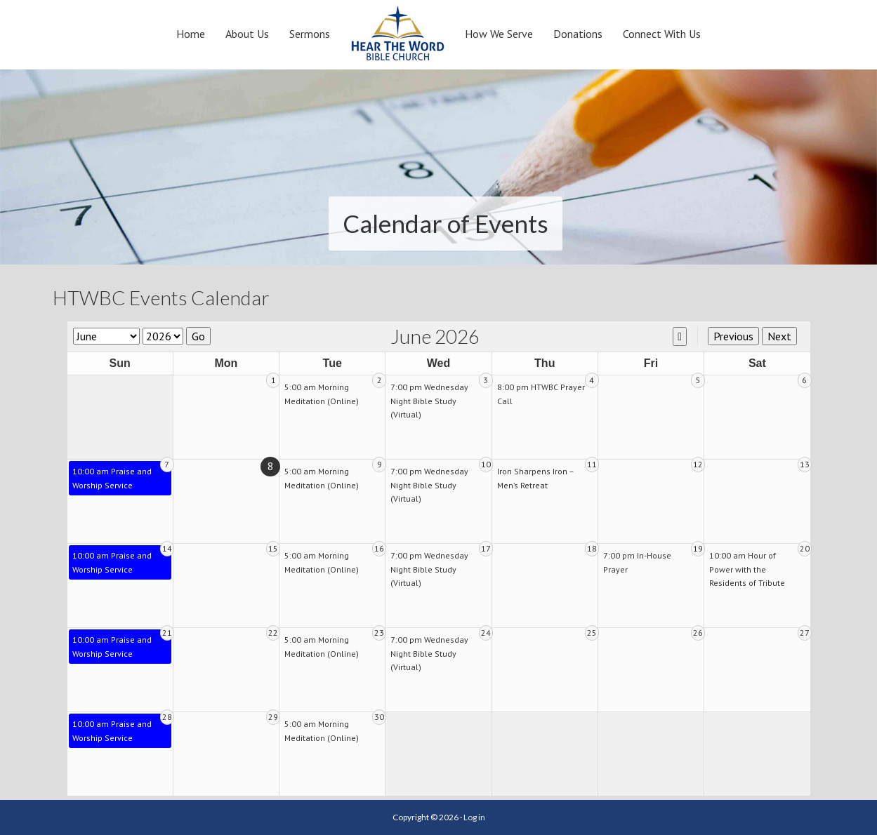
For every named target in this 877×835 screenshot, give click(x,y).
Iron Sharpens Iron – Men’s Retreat (535, 478)
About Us (247, 34)
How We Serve (499, 34)
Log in (474, 817)
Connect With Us (662, 34)
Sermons (309, 34)
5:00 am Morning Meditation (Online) (321, 394)
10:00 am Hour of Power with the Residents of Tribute (747, 569)
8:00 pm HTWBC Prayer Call (541, 394)
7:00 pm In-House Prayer (637, 562)
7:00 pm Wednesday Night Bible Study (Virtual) (429, 401)
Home (190, 34)
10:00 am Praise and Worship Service (112, 478)
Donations (577, 34)
